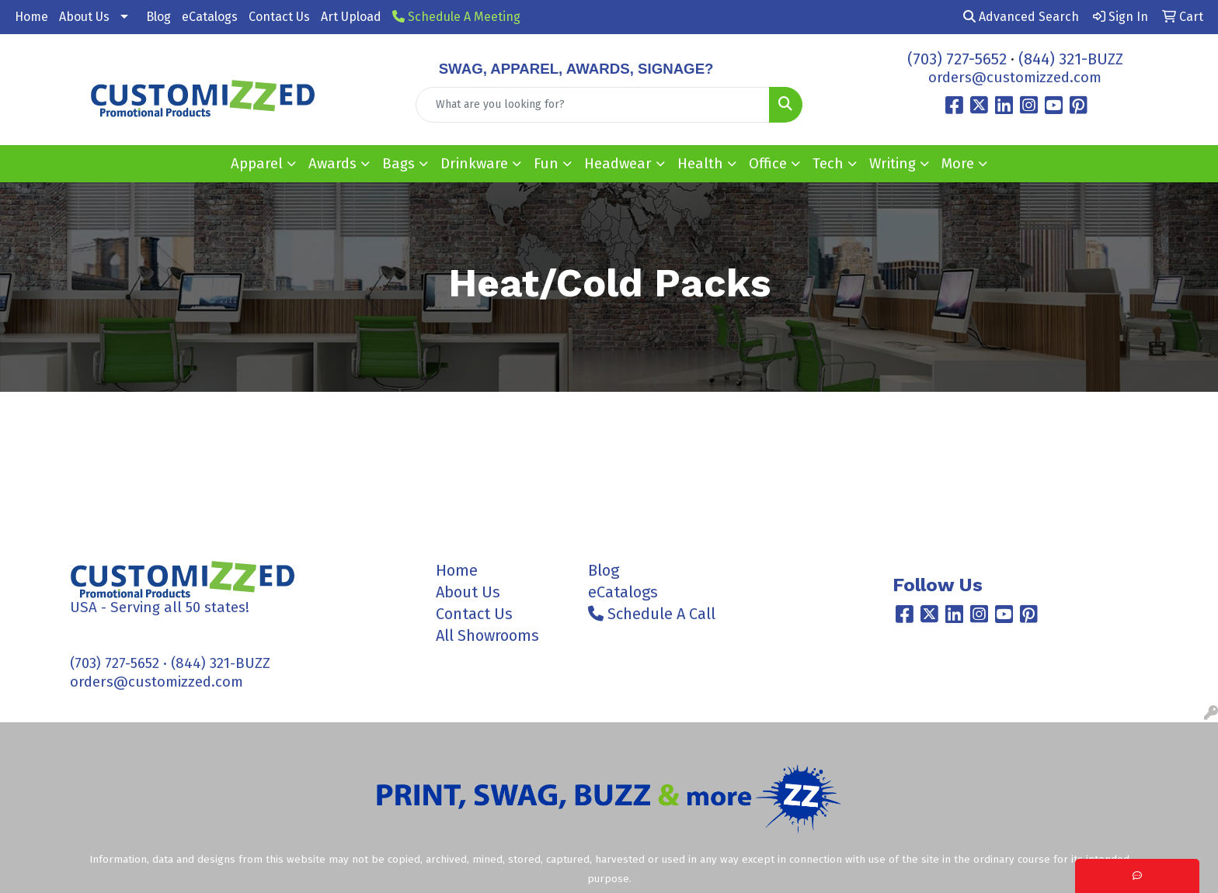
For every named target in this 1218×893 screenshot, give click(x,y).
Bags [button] (398, 163)
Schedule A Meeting (456, 16)
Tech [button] (828, 163)
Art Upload (351, 16)
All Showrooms (487, 635)
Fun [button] (546, 163)
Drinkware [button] (474, 163)
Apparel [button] (257, 163)
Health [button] (700, 163)
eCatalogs (210, 16)
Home (31, 16)
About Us (84, 16)
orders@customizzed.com (1014, 77)
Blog (158, 16)
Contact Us (279, 16)
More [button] (957, 163)
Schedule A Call (651, 613)
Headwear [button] (618, 163)
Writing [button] (892, 163)
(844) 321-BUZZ (1070, 59)
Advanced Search (1021, 16)
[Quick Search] (593, 105)
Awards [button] (332, 163)
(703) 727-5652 (957, 59)
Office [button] (768, 163)
